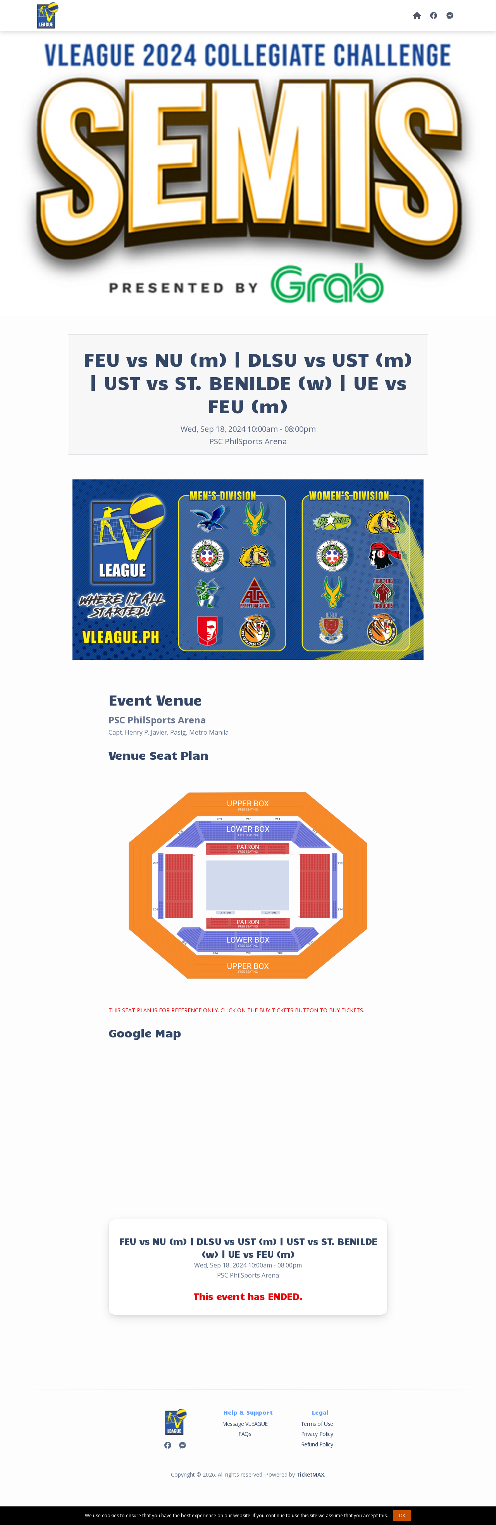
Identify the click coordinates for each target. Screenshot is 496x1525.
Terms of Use (317, 1423)
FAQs (244, 1433)
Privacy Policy (317, 1433)
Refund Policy (317, 1444)
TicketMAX (310, 1474)
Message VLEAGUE (245, 1423)
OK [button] (402, 1515)
